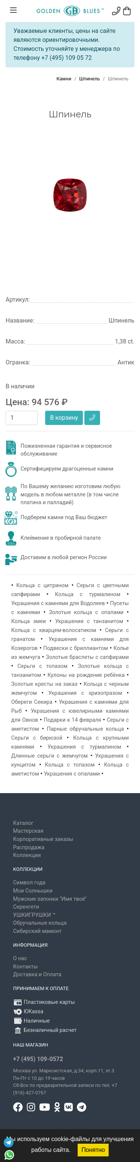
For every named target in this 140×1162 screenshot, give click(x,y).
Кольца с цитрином (42, 585)
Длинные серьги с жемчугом (49, 756)
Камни (63, 78)
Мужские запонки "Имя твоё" (50, 899)
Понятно (93, 1150)
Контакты (25, 967)
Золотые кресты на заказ (44, 684)
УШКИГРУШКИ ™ (34, 915)
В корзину (64, 417)
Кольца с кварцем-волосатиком (53, 630)
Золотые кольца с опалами (86, 612)
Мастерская (28, 831)
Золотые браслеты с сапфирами (87, 657)
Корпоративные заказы (43, 839)
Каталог (23, 823)
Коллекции (27, 855)
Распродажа (28, 847)
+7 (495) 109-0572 (38, 1059)
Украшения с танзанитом (89, 621)
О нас (20, 958)
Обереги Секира (31, 702)
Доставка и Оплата (37, 974)
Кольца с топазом (69, 765)
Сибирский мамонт (37, 931)
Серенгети (26, 907)
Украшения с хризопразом (85, 693)
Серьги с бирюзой (36, 738)
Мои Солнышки (33, 891)
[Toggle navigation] (13, 10)
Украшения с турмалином (84, 747)
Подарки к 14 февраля (72, 720)
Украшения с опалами (72, 774)
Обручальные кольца (39, 923)
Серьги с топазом (43, 666)
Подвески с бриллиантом (75, 648)
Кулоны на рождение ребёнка (86, 675)
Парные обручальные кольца (85, 729)
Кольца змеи (28, 621)
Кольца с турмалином (87, 594)
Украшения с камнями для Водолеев (58, 603)
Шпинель (89, 78)
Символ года (29, 882)
